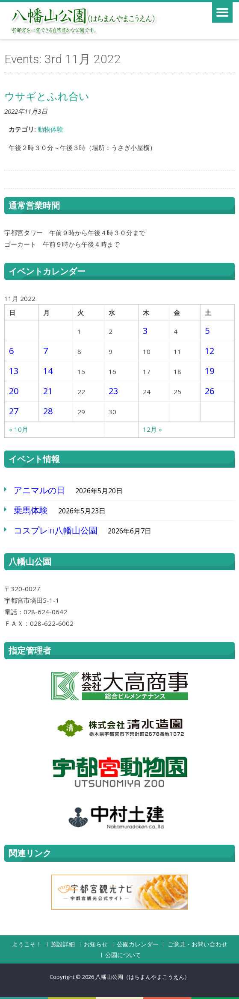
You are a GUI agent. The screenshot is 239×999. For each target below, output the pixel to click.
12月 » (152, 429)
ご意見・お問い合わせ (197, 944)
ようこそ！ (27, 944)
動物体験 (50, 129)
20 (13, 391)
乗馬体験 (31, 510)
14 (48, 371)
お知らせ (96, 944)
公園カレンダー (138, 944)
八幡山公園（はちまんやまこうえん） (142, 977)
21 (48, 391)
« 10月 (18, 429)
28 (48, 411)
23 (113, 391)
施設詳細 (63, 944)
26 (209, 391)
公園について (123, 955)
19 (209, 371)
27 (13, 411)
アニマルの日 (39, 490)
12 (209, 351)
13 (13, 371)
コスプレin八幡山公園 (55, 530)
